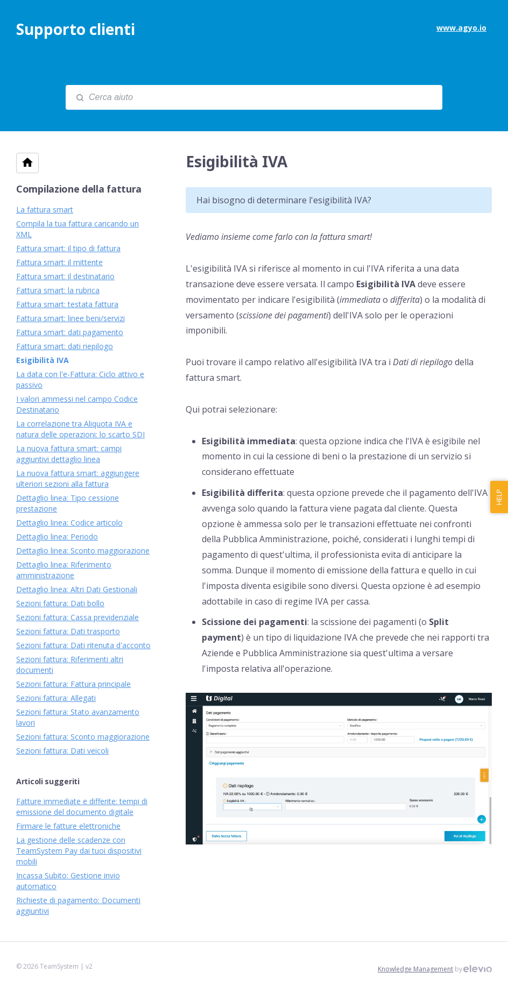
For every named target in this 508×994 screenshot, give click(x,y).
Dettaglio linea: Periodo (57, 536)
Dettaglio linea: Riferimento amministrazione (63, 569)
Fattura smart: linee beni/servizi (70, 318)
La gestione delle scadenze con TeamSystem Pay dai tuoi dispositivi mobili (79, 851)
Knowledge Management (415, 969)
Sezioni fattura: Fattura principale (73, 684)
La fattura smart (44, 209)
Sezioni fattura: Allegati (56, 698)
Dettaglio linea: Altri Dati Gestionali (76, 589)
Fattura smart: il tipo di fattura (68, 248)
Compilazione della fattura (79, 188)
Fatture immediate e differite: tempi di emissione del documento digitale (81, 806)
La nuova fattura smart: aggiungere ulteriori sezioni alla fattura (77, 478)
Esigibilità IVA (42, 360)
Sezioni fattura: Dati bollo (60, 603)
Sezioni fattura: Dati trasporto (68, 631)
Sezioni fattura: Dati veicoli (62, 751)
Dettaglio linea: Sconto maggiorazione (83, 550)
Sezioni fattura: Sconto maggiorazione (83, 737)
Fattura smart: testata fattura (67, 304)
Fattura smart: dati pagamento (69, 332)
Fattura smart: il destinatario (65, 276)
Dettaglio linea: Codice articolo (69, 522)
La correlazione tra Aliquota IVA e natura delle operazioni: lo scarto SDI (80, 428)
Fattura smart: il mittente (59, 262)
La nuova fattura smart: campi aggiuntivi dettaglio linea (69, 453)
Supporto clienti (75, 29)
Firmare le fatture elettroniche (68, 826)
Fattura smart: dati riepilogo (64, 346)
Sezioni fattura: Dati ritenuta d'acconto (83, 645)
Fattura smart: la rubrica (58, 290)
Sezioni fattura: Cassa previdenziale (77, 617)
